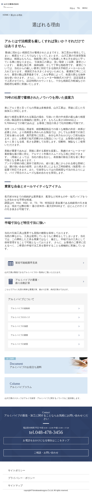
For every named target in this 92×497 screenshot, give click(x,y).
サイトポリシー (16, 470)
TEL (78, 8)
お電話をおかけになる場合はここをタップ (46, 440)
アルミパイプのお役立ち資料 (43, 362)
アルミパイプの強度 (19, 326)
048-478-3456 (49, 432)
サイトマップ (15, 485)
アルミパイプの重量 (19, 335)
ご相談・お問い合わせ (46, 452)
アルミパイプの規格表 (20, 308)
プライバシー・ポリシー (21, 478)
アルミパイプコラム (46, 385)
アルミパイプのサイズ (20, 317)
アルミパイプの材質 (19, 344)
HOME (6, 15)
